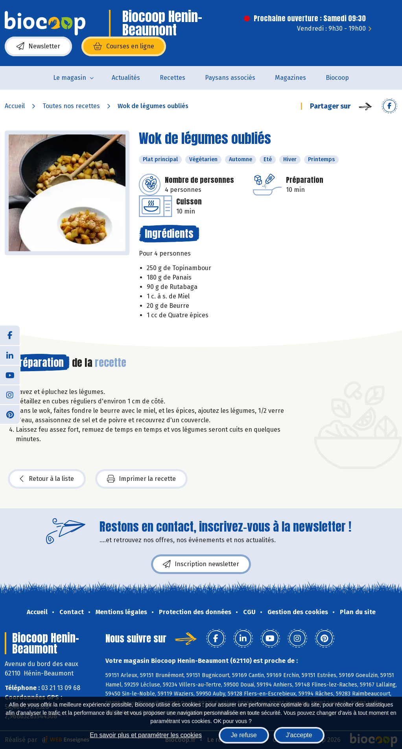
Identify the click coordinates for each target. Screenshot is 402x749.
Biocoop (337, 77)
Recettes (172, 77)
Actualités (126, 77)
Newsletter (38, 46)
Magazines (290, 77)
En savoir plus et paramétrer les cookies (146, 735)
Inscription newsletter (201, 564)
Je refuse (244, 735)
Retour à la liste (47, 479)
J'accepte (299, 735)
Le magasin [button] (69, 77)
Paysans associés (230, 77)
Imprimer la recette (141, 479)
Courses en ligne (123, 46)
